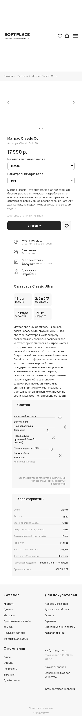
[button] (60, 35)
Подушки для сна (14, 633)
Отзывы (8, 662)
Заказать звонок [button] (55, 667)
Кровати (9, 603)
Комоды (8, 627)
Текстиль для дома (16, 638)
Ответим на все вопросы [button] (36, 243)
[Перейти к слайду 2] (42, 128)
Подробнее (28, 273)
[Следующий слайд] (74, 102)
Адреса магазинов (56, 603)
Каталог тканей (55, 633)
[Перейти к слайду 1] (39, 128)
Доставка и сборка (57, 609)
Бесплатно (28, 253)
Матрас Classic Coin (44, 76)
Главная (8, 76)
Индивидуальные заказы (60, 627)
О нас (7, 657)
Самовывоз (28, 250)
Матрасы (22, 76)
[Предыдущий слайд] (8, 102)
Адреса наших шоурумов (36, 263)
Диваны (8, 609)
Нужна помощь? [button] (31, 240)
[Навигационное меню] (75, 36)
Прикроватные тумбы (17, 621)
